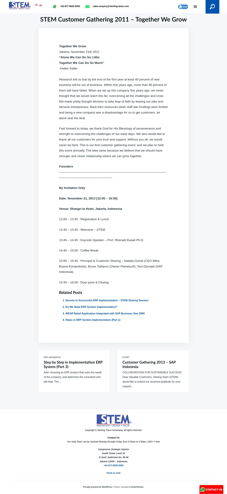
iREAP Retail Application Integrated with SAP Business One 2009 (105, 313)
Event (126, 357)
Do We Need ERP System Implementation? (91, 307)
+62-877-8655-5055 (113, 465)
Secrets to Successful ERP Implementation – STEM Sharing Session (106, 300)
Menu (195, 7)
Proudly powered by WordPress (98, 487)
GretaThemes (137, 487)
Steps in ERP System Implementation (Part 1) (92, 320)
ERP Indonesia (52, 357)
